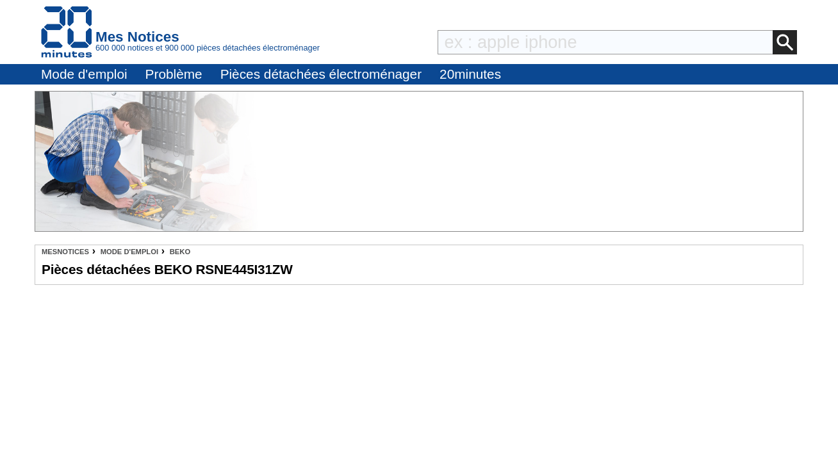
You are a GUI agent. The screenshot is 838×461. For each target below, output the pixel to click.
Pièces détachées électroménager (321, 74)
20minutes (470, 74)
